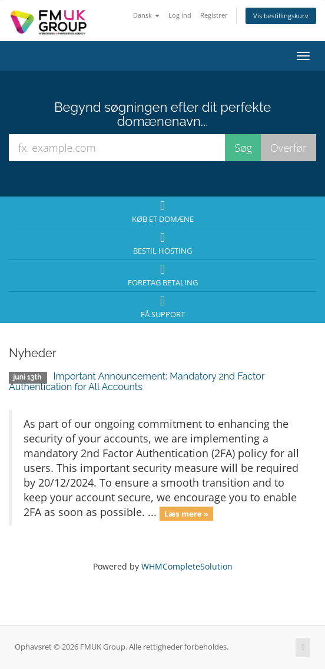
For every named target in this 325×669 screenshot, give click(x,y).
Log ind (179, 15)
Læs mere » (186, 513)
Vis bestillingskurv (281, 15)
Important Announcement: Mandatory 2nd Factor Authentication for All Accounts (136, 381)
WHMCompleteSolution (187, 566)
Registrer (214, 15)
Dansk (146, 15)
